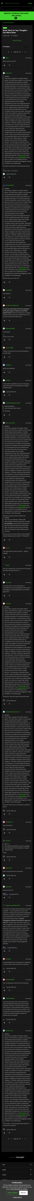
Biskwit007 (9, 73)
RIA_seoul (8, 582)
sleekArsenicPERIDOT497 (13, 905)
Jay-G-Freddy (9, 348)
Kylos (7, 58)
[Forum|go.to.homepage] (12, 3)
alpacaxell (8, 887)
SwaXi (7, 565)
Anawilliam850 (10, 979)
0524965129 (9, 822)
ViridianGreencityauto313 (13, 712)
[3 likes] (10, 894)
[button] (2, 4)
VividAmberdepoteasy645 (13, 403)
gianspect (8, 959)
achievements (22, 157)
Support (17, 1174)
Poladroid (8, 365)
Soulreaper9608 (10, 328)
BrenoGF (8, 841)
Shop (17, 1164)
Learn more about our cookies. (19, 1189)
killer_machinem (10, 423)
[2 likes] (10, 948)
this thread (23, 155)
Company (17, 1180)
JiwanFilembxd (10, 998)
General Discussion (8, 22)
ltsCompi (8, 603)
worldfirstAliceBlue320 (12, 305)
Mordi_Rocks (9, 1030)
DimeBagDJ (9, 290)
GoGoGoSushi (10, 185)
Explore (17, 1169)
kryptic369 (9, 868)
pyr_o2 (7, 548)
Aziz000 (8, 380)
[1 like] (9, 174)
